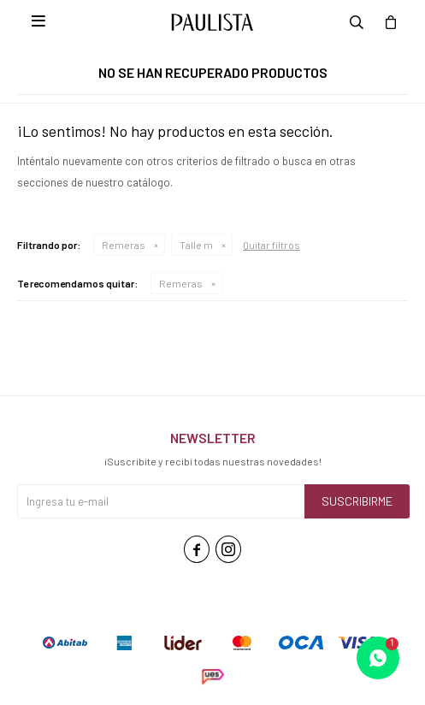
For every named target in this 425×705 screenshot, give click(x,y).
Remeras (123, 245)
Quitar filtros (271, 245)
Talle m (196, 245)
